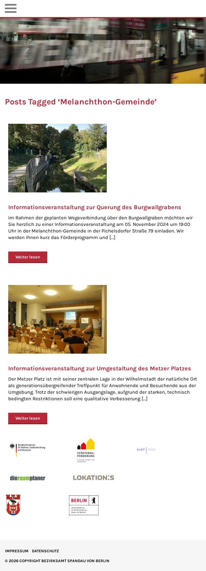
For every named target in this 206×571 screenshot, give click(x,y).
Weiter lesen (27, 256)
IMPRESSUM (17, 551)
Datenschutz (45, 551)
